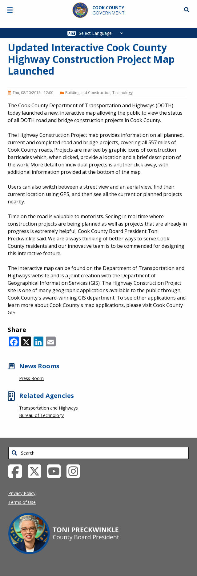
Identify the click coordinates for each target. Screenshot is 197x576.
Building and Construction (88, 92)
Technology (122, 92)
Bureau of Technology (41, 415)
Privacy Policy (21, 493)
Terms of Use (22, 502)
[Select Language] (103, 33)
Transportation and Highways (48, 408)
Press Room (31, 378)
